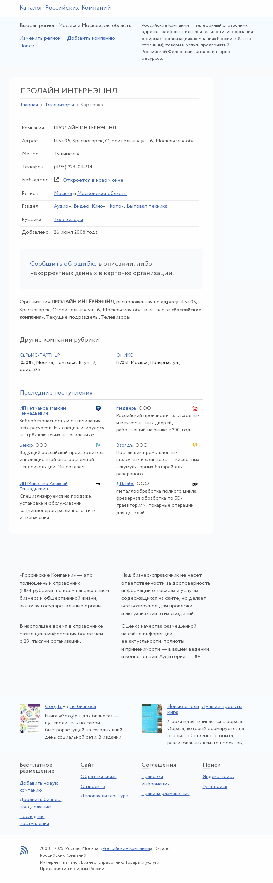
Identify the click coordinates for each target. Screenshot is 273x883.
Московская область (102, 193)
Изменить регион (40, 38)
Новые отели (183, 706)
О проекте (93, 786)
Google (54, 706)
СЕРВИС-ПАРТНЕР (40, 355)
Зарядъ (124, 445)
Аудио (61, 206)
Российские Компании (126, 848)
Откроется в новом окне (93, 180)
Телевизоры (59, 105)
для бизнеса (81, 706)
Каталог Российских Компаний (65, 8)
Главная (29, 105)
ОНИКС (124, 355)
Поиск (27, 46)
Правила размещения (166, 793)
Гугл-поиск (215, 786)
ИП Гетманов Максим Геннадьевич (43, 411)
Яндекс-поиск (218, 776)
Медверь (126, 408)
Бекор (26, 445)
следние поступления (56, 393)
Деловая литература (104, 796)
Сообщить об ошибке (63, 264)
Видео (81, 206)
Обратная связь (99, 776)
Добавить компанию (91, 38)
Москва (63, 193)
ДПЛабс (125, 483)
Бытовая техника (147, 206)
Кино (97, 206)
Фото (114, 206)
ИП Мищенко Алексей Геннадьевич (44, 486)
